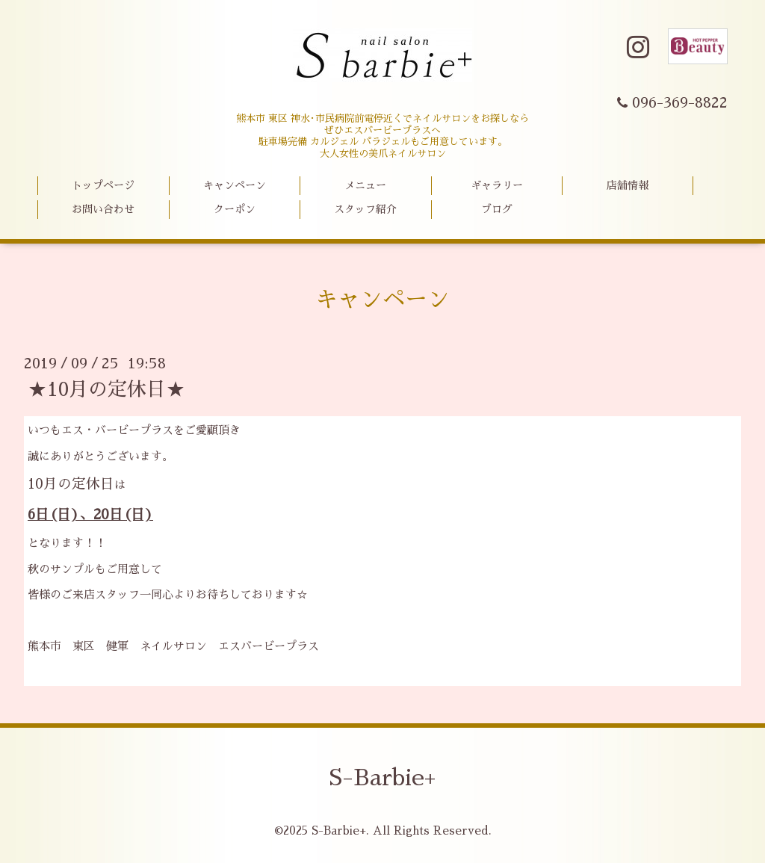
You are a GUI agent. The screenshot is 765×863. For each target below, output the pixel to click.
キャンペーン (234, 185)
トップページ (103, 185)
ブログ (496, 209)
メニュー (365, 185)
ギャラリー (497, 185)
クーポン (234, 209)
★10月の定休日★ (106, 389)
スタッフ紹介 (365, 209)
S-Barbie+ (382, 778)
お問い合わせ (103, 209)
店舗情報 (627, 185)
